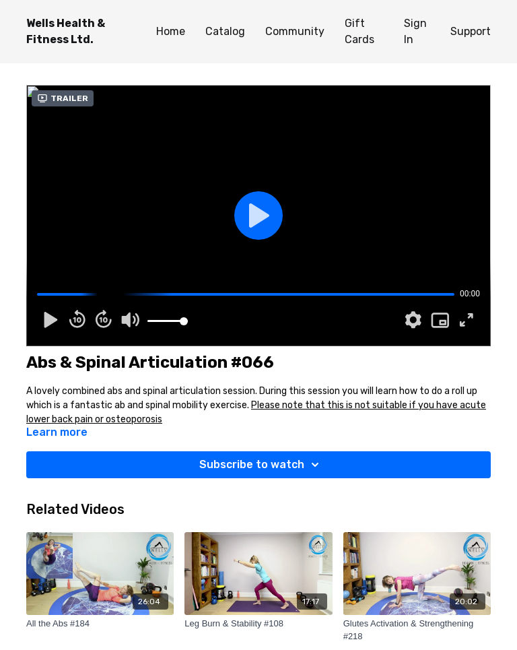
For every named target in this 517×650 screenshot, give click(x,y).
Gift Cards (359, 31)
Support (470, 31)
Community (294, 31)
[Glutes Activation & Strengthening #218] (417, 630)
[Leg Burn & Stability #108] (258, 623)
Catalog (225, 31)
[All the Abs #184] (100, 623)
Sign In (415, 31)
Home (170, 31)
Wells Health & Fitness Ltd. (65, 31)
